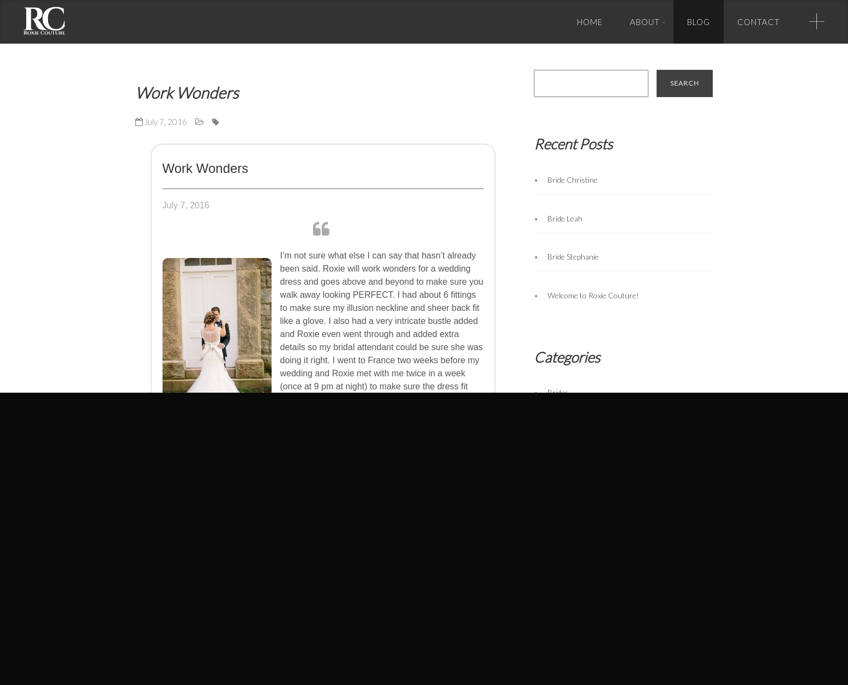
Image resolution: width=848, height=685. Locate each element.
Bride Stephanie (573, 256)
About (645, 22)
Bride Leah (565, 218)
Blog (698, 22)
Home (590, 22)
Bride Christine (573, 179)
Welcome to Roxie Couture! (593, 295)
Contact (758, 22)
